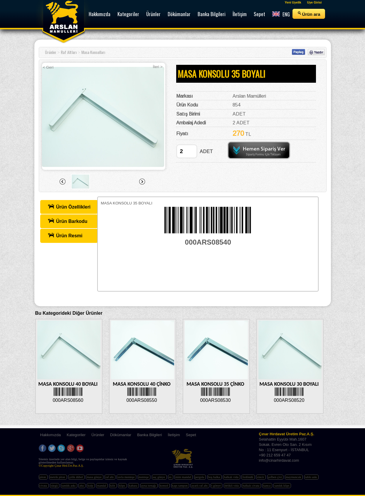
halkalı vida (231, 477)
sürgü (54, 485)
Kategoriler (76, 435)
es (170, 477)
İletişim (174, 435)
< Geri (48, 67)
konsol (164, 485)
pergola (200, 477)
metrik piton (58, 477)
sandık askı (69, 485)
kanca (267, 485)
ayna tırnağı (149, 485)
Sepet (191, 435)
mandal (102, 485)
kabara (133, 485)
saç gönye (159, 477)
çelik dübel (76, 477)
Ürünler (50, 52)
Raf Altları (69, 52)
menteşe (144, 477)
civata (44, 485)
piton (43, 477)
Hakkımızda (50, 435)
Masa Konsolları (93, 52)
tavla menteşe (126, 477)
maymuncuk (294, 477)
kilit (113, 485)
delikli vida (232, 485)
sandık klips (282, 485)
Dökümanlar (120, 435)
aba (81, 485)
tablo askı (311, 477)
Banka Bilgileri (149, 435)
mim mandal (183, 477)
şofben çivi (275, 477)
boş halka (214, 477)
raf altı (110, 477)
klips (122, 485)
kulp (91, 485)
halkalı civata (251, 485)
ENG (281, 14)
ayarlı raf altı (199, 485)
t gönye (216, 485)
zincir (261, 477)
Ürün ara (308, 14)
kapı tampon (180, 485)
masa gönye (94, 477)
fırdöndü (248, 477)
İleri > (158, 67)
